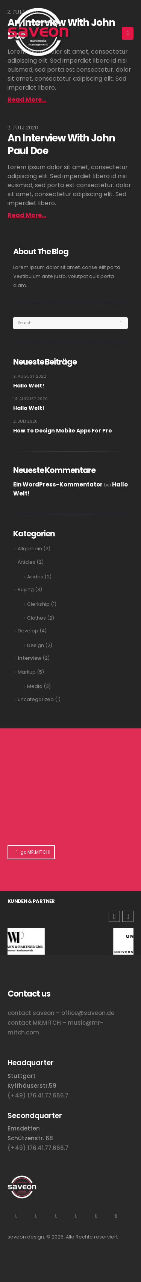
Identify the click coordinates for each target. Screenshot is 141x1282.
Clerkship (38, 604)
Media (34, 686)
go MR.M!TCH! (31, 852)
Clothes (36, 618)
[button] (127, 916)
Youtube (36, 1216)
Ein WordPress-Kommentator (58, 484)
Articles (26, 562)
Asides (35, 576)
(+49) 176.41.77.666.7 (38, 1095)
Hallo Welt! (28, 385)
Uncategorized (36, 699)
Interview (29, 658)
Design (35, 645)
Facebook (116, 1216)
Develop (28, 630)
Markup (27, 672)
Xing (56, 1216)
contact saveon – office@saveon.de (61, 1013)
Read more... (27, 99)
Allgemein (30, 548)
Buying (26, 589)
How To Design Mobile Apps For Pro (62, 430)
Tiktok (96, 1216)
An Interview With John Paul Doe (61, 144)
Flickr (76, 1216)
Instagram (17, 1216)
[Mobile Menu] (127, 33)
